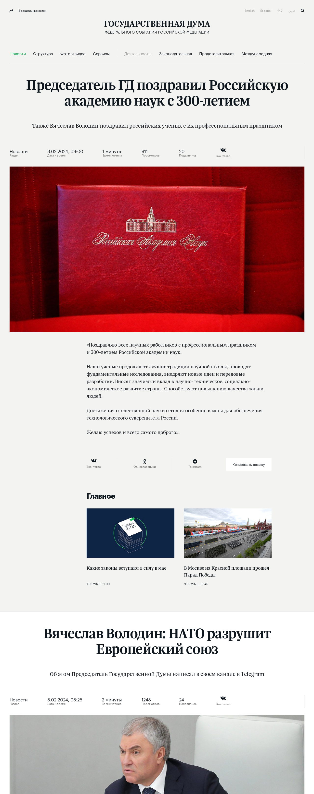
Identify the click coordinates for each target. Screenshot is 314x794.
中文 (280, 10)
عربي (292, 10)
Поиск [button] (302, 10)
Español (266, 10)
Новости (19, 151)
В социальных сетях (32, 10)
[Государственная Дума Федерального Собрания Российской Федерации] (157, 27)
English (250, 10)
